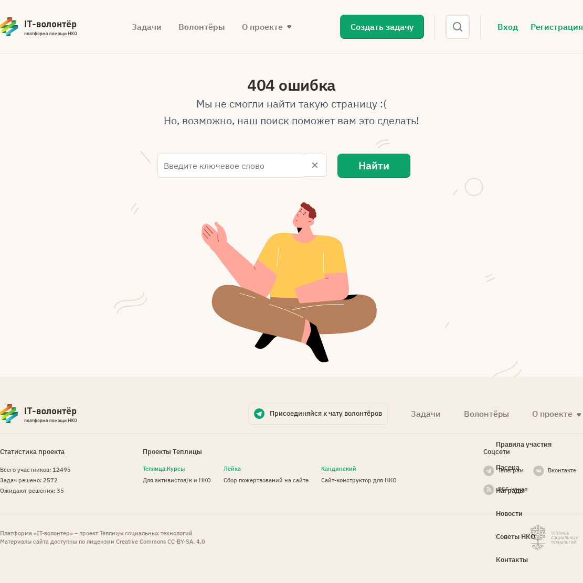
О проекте (262, 26)
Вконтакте (562, 469)
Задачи (147, 26)
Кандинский (338, 468)
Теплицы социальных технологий (146, 532)
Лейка (232, 468)
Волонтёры (201, 26)
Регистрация (557, 26)
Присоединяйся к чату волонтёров (326, 412)
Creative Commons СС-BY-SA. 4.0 (160, 541)
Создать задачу (382, 26)
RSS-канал (512, 488)
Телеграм (511, 469)
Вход (507, 26)
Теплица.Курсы (164, 468)
